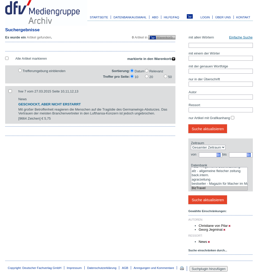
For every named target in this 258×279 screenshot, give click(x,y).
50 (170, 77)
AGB (125, 267)
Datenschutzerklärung (102, 267)
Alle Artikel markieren (31, 58)
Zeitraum (197, 143)
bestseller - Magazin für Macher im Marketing (219, 184)
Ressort (194, 105)
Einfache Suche (241, 37)
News (204, 242)
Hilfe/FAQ (171, 17)
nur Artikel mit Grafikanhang (209, 118)
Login (205, 17)
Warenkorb (164, 37)
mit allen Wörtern (201, 37)
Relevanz (156, 71)
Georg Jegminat (212, 229)
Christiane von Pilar (214, 226)
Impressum (74, 267)
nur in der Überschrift (204, 79)
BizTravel (219, 188)
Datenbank (199, 165)
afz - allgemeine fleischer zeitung (219, 171)
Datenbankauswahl (130, 17)
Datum (139, 71)
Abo (155, 17)
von (193, 154)
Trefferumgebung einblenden (43, 71)
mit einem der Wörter (204, 53)
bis (224, 154)
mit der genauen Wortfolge (208, 66)
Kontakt (243, 17)
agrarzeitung (219, 179)
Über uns (223, 17)
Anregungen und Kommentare (154, 267)
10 (136, 77)
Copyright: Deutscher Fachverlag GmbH (34, 267)
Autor (193, 92)
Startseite (99, 17)
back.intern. (219, 175)
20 (151, 77)
